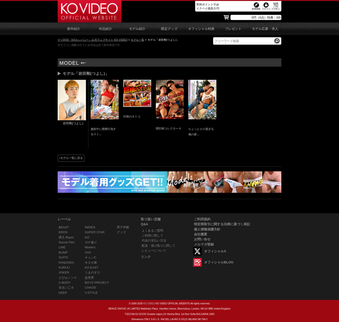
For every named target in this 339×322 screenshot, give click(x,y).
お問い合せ (202, 239)
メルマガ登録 (204, 244)
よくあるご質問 (152, 230)
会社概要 (200, 234)
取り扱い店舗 (151, 219)
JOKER (64, 272)
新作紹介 (73, 29)
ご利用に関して (152, 235)
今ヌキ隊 (91, 262)
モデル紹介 (137, 29)
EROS (63, 232)
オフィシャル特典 (201, 29)
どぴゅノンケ (68, 277)
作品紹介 (105, 29)
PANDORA (66, 262)
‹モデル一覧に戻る (71, 158)
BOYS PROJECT (97, 282)
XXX (88, 252)
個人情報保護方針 (207, 229)
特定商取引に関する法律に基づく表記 (222, 224)
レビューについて (154, 250)
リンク (146, 257)
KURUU (64, 267)
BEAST (64, 227)
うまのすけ (92, 272)
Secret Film (67, 242)
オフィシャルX (215, 251)
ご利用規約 (202, 219)
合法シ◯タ (66, 287)
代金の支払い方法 (154, 240)
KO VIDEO (149, 303)
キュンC (90, 257)
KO (87, 237)
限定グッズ (169, 29)
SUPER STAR (95, 232)
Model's (90, 247)
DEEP (63, 292)
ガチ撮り (91, 242)
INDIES (90, 227)
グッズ (121, 232)
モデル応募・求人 (265, 29)
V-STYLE (91, 292)
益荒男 (89, 277)
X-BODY (65, 282)
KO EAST (91, 267)
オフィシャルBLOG (218, 262)
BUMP (63, 252)
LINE (62, 247)
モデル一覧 (137, 39)
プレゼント (233, 29)
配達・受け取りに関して (158, 245)
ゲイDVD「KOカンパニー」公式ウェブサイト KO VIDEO (92, 39)
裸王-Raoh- (66, 237)
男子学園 (123, 227)
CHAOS (90, 287)
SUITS (63, 257)
